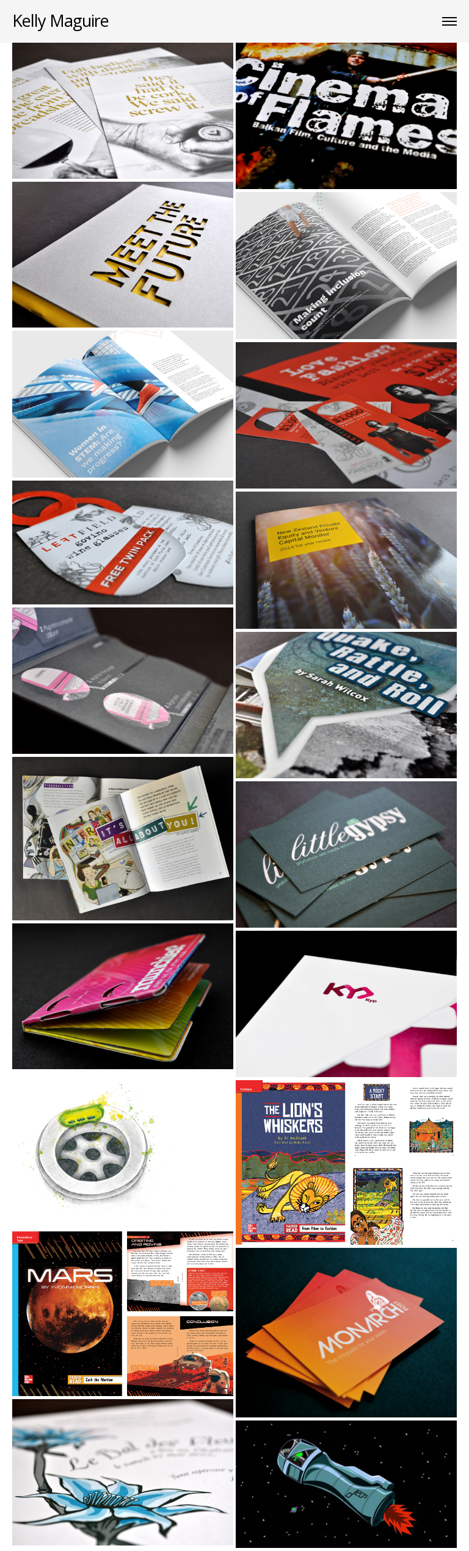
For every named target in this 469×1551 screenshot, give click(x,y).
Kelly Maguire (60, 20)
